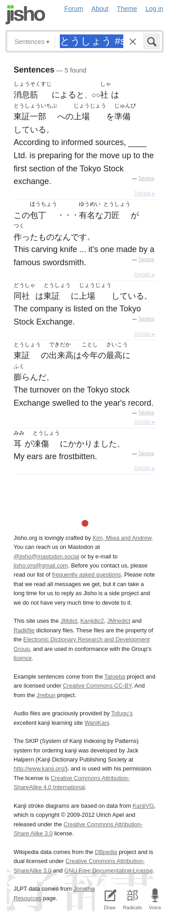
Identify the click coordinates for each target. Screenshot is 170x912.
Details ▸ (144, 193)
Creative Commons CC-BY (97, 685)
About (100, 8)
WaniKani (97, 722)
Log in (154, 8)
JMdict (68, 620)
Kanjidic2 (92, 620)
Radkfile (24, 630)
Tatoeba (146, 178)
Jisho (25, 14)
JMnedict (118, 620)
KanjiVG (143, 805)
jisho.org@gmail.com (41, 565)
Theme (127, 8)
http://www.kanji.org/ (40, 768)
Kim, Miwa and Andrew (121, 537)
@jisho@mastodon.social (46, 556)
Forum (73, 8)
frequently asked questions (86, 574)
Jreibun (46, 695)
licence (23, 658)
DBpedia (106, 852)
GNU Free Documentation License (108, 870)
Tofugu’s (121, 713)
